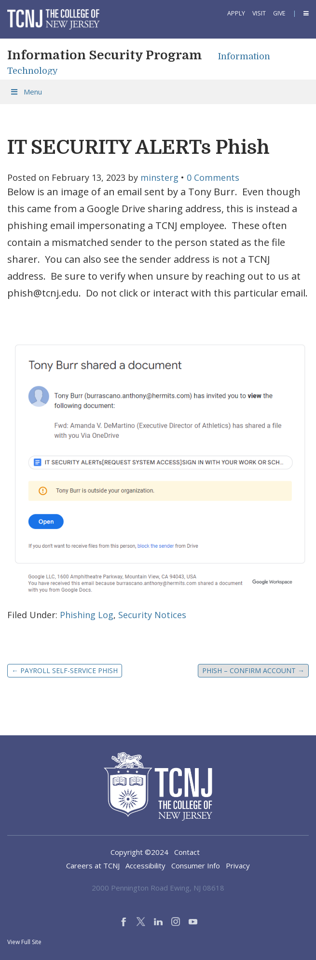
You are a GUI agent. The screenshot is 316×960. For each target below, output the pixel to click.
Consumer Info (195, 865)
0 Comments (213, 177)
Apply (236, 13)
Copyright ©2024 (139, 852)
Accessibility (145, 865)
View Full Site (24, 942)
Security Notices (152, 615)
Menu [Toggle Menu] (26, 91)
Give (279, 13)
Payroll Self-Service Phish (65, 670)
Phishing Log (86, 615)
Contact (187, 852)
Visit (259, 13)
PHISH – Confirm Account (253, 670)
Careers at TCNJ (93, 865)
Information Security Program (104, 55)
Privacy (238, 865)
